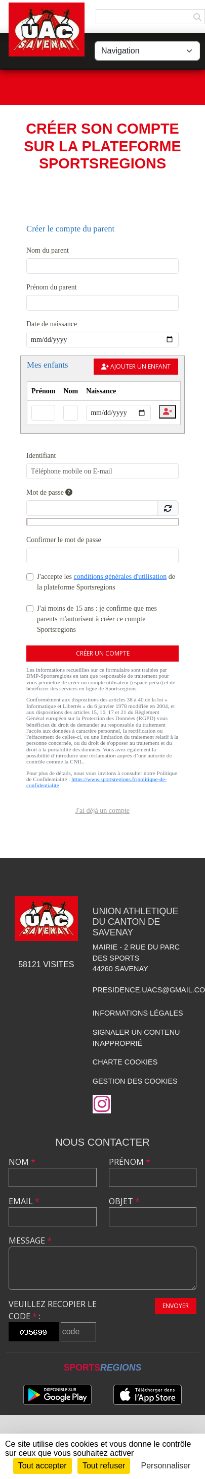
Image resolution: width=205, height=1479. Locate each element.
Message (30, 1240)
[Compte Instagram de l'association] (102, 1104)
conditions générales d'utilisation (120, 576)
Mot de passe (49, 492)
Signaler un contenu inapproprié (136, 1037)
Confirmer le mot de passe (63, 540)
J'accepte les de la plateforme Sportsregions (106, 582)
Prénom (129, 1161)
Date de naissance (51, 324)
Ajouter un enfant (136, 366)
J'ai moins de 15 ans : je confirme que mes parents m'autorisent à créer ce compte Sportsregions (97, 619)
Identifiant (41, 455)
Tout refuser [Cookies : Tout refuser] (104, 1465)
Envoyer (175, 1305)
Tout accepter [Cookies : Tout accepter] (42, 1465)
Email (24, 1201)
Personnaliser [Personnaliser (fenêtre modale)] (166, 1465)
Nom (22, 1161)
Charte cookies (125, 1062)
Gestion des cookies (135, 1081)
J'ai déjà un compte (102, 810)
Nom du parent (47, 250)
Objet (124, 1201)
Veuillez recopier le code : (53, 1310)
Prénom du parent (51, 287)
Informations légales (138, 1013)
